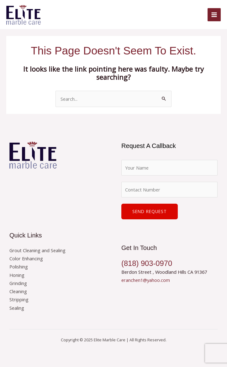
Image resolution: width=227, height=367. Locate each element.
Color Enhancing (26, 258)
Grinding (18, 283)
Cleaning (18, 291)
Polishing (18, 266)
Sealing (16, 308)
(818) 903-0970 (146, 263)
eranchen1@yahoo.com (145, 280)
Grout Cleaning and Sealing (37, 250)
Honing (16, 275)
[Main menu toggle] (214, 14)
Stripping (19, 299)
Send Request (149, 211)
